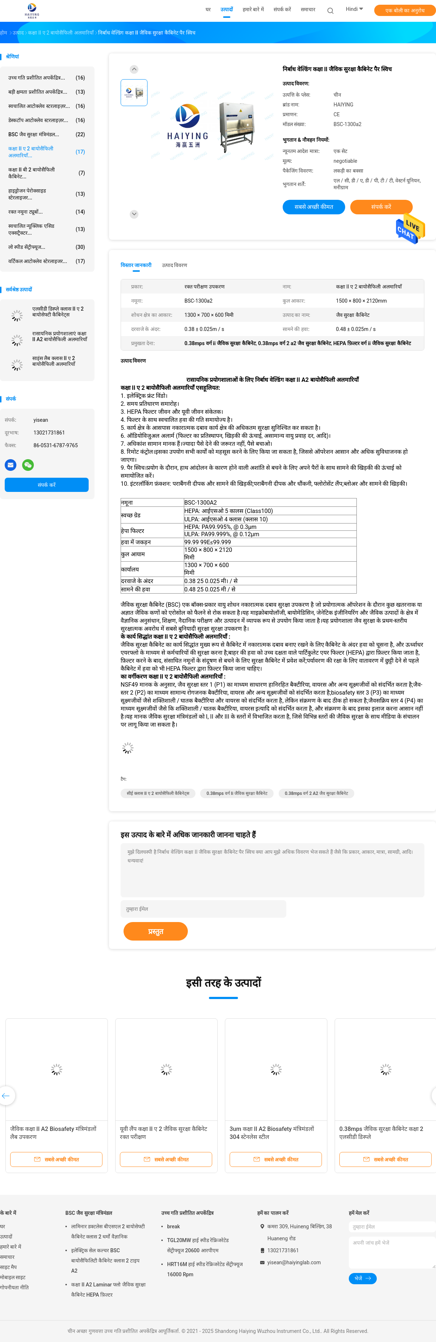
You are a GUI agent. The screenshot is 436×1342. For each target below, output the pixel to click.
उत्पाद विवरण (174, 265)
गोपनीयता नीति (14, 1287)
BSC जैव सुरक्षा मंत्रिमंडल (88, 1213)
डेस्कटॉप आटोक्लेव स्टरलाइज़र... (46, 120)
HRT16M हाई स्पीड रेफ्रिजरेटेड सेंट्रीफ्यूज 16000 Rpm (205, 1269)
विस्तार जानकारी (136, 265)
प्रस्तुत (155, 931)
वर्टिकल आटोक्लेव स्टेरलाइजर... (46, 261)
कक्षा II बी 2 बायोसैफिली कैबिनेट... (46, 173)
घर (2, 1226)
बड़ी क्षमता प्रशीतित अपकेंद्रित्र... (46, 92)
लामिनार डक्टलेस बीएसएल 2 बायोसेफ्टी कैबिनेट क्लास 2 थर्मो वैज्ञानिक (108, 1232)
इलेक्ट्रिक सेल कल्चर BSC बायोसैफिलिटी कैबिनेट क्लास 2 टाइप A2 (105, 1261)
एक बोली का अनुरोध (404, 10)
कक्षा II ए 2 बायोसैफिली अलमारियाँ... (46, 152)
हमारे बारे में (10, 1247)
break (173, 1226)
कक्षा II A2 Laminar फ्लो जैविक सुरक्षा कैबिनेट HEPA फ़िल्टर (108, 1290)
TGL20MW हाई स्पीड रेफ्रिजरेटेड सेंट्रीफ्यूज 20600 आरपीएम (198, 1245)
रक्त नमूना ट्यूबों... (46, 211)
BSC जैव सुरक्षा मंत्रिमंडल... (46, 134)
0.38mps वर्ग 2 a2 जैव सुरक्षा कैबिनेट (316, 793)
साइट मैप (8, 1267)
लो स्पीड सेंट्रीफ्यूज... (46, 247)
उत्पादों (6, 1237)
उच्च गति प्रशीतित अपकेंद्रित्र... (46, 77)
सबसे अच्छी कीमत (314, 206)
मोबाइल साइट (12, 1277)
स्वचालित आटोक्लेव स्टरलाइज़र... (46, 106)
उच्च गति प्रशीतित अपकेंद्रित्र (187, 1213)
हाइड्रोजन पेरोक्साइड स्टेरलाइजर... (46, 194)
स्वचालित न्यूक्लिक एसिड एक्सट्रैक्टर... (46, 229)
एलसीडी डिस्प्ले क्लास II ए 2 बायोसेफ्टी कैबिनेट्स (58, 312)
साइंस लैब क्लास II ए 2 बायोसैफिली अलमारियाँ (53, 361)
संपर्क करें (46, 485)
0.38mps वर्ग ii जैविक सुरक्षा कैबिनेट (236, 793)
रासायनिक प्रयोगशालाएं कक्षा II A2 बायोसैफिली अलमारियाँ (59, 336)
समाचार (7, 1257)
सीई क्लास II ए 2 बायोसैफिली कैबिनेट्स (158, 793)
